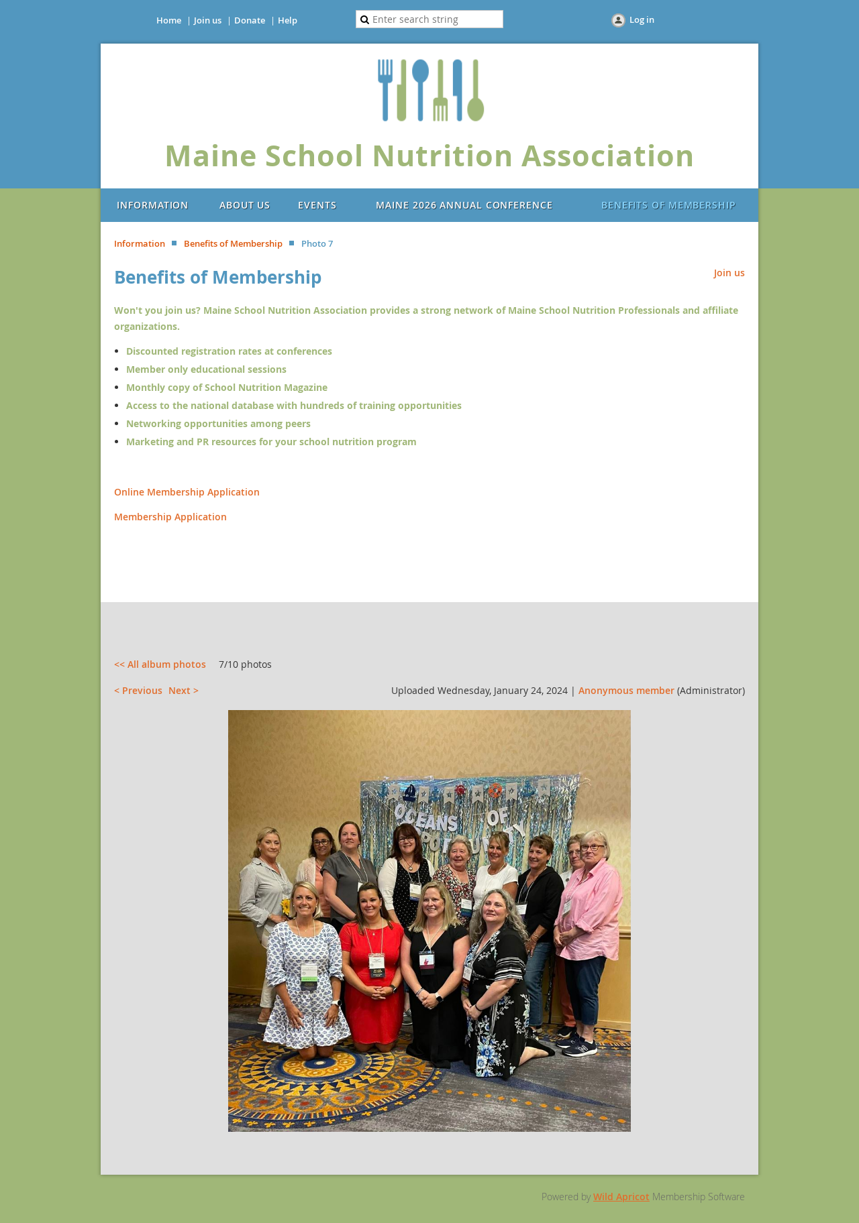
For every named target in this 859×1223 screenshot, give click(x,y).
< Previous (138, 690)
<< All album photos (160, 664)
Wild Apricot (621, 1196)
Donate (249, 20)
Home (168, 20)
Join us (207, 20)
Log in (641, 19)
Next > (183, 690)
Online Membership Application (187, 491)
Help (287, 20)
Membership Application (170, 516)
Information (139, 243)
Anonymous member (626, 690)
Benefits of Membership (233, 243)
